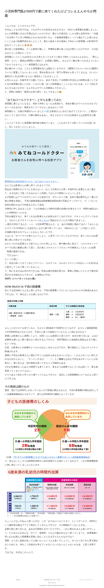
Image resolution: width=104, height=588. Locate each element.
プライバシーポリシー (86, 579)
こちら (45, 220)
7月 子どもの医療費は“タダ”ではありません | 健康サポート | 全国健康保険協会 (51, 457)
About (18, 579)
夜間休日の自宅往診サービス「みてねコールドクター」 (32, 181)
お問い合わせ (52, 582)
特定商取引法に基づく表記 (52, 579)
